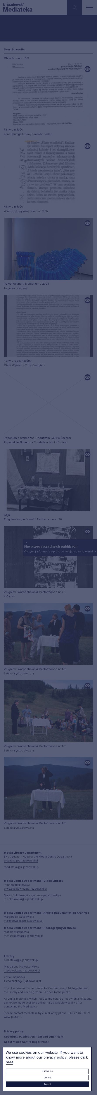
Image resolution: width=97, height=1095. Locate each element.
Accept (47, 1084)
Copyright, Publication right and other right (33, 1036)
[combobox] (34, 23)
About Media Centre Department (26, 1041)
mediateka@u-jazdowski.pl (21, 867)
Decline (47, 1077)
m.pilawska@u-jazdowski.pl (22, 970)
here (9, 1062)
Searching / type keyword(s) (17, 30)
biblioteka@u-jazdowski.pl (21, 960)
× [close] (26, 542)
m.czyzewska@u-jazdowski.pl (23, 920)
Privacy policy (14, 1031)
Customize (47, 1071)
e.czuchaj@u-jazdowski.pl (21, 860)
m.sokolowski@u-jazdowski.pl (23, 899)
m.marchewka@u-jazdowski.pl (23, 935)
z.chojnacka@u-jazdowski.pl (22, 981)
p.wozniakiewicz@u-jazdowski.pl (25, 888)
